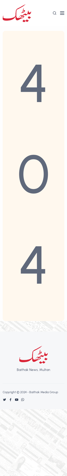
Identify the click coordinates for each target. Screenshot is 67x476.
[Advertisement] (33, 442)
